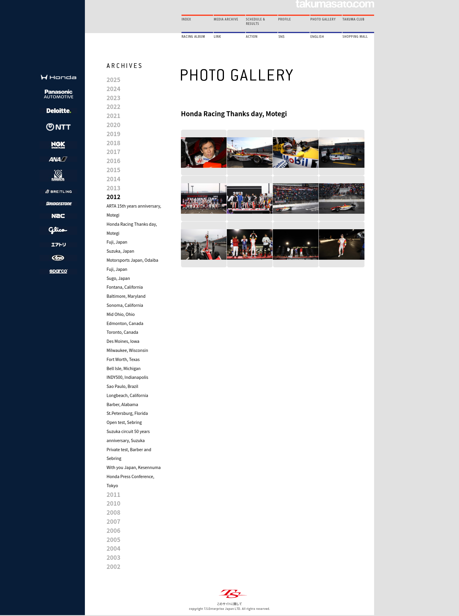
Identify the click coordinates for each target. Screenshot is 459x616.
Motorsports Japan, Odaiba (132, 260)
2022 (113, 106)
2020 (113, 124)
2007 (113, 521)
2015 (113, 169)
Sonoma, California (125, 305)
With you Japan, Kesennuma (134, 467)
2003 (113, 557)
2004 (113, 548)
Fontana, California (125, 287)
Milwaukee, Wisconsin (127, 350)
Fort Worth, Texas (123, 359)
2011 (113, 494)
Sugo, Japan (118, 278)
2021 (113, 115)
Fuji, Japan (117, 242)
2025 (113, 79)
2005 (113, 539)
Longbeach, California (127, 395)
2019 (113, 133)
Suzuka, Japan (120, 251)
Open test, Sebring (124, 422)
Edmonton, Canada (125, 323)
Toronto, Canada (122, 332)
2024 (113, 88)
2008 (113, 512)
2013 (113, 188)
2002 (113, 566)
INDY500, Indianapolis (127, 377)
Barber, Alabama (122, 404)
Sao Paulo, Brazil (122, 386)
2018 (113, 142)
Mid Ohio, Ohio (121, 314)
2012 (113, 196)
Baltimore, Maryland (126, 296)
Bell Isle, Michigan (124, 368)
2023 (113, 97)
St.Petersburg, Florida (127, 413)
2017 (113, 151)
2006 (113, 530)
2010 (113, 503)
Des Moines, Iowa (123, 341)
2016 (113, 160)
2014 (113, 178)
